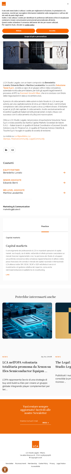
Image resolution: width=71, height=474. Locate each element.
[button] (68, 4)
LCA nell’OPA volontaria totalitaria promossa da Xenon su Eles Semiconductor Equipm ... (26, 367)
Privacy (52, 464)
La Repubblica (21, 136)
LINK (8, 275)
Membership (32, 464)
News (5, 357)
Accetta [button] (52, 31)
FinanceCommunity (19, 139)
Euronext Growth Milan (30, 93)
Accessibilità (35, 467)
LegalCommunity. (37, 139)
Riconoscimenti (20, 464)
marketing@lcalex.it (11, 209)
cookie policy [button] (29, 25)
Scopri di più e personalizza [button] (35, 36)
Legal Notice (61, 464)
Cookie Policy (43, 464)
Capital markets (13, 238)
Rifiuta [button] (18, 31)
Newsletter (9, 464)
